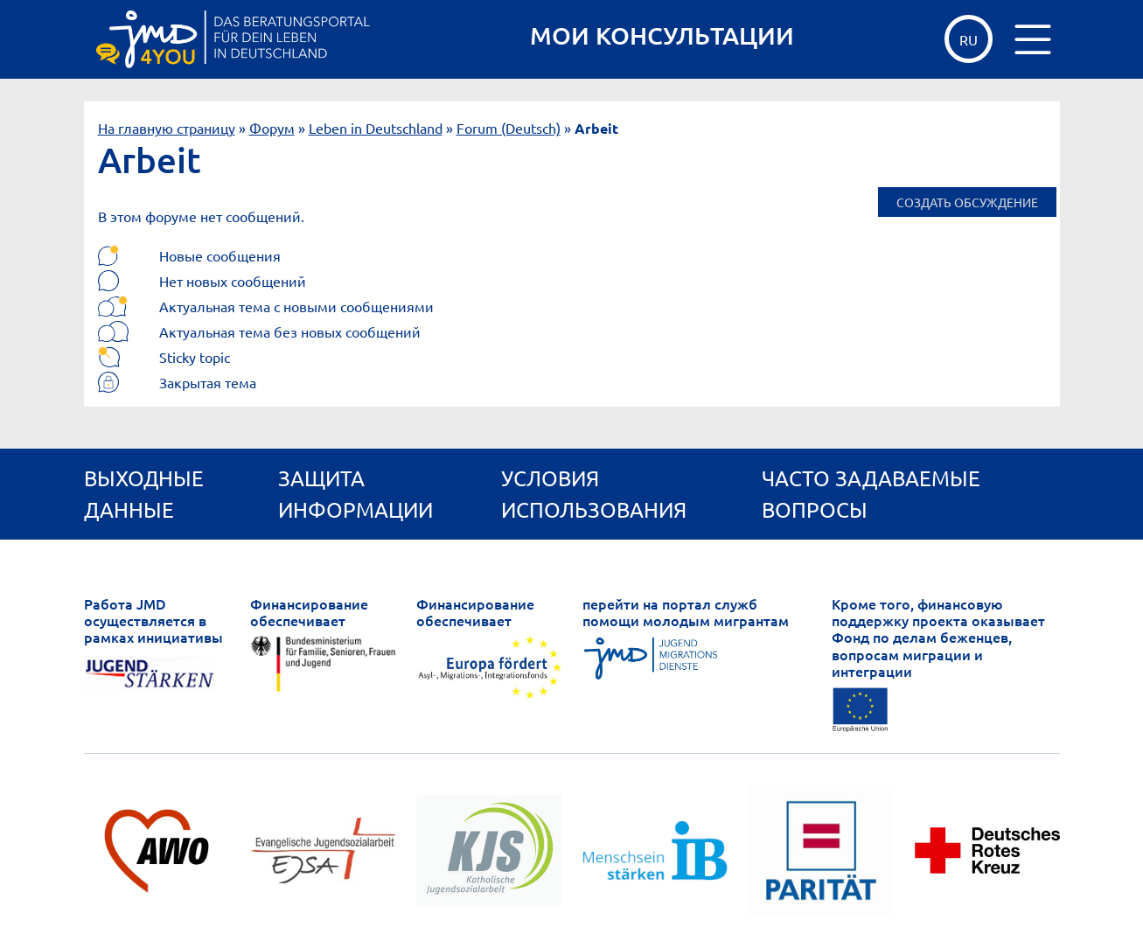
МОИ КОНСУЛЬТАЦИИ (662, 35)
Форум (272, 127)
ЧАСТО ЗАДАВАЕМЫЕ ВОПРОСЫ (871, 493)
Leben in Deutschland (376, 127)
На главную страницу (166, 127)
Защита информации (355, 493)
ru (968, 39)
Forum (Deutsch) (509, 127)
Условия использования (593, 493)
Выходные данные (144, 493)
